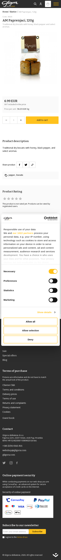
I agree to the (16, 537)
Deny (30, 339)
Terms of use (9, 398)
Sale (4, 351)
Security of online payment (16, 492)
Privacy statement (11, 407)
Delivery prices (9, 394)
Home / (5, 12)
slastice (14, 12)
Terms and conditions (13, 389)
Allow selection (30, 330)
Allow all (30, 321)
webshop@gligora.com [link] (14, 450)
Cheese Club (8, 385)
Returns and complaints (14, 402)
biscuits (19, 175)
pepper (12, 175)
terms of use (22, 537)
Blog (4, 360)
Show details (44, 312)
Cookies (6, 411)
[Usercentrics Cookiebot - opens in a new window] (43, 219)
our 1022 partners (23, 233)
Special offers (9, 355)
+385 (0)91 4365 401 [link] (12, 446)
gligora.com (8, 455)
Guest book (8, 418)
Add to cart (42, 120)
